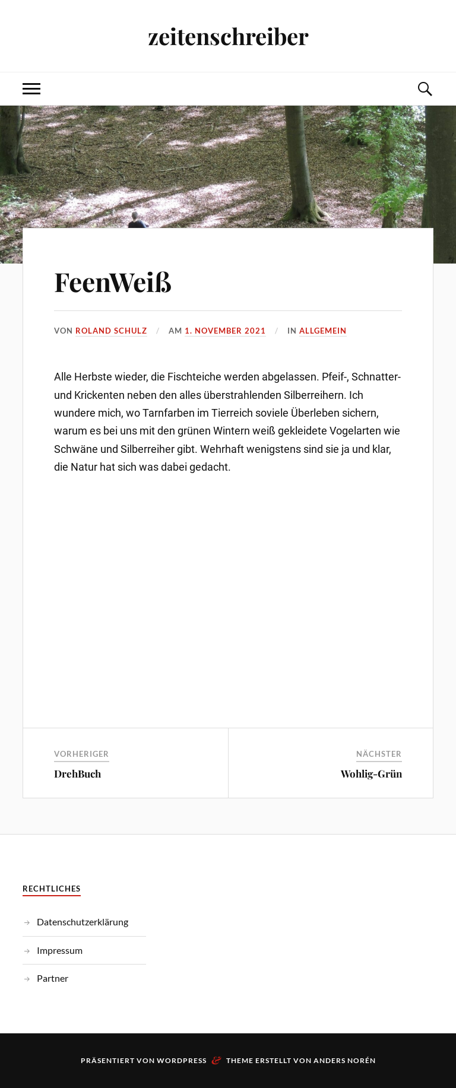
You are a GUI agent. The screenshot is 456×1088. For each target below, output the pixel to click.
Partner (52, 978)
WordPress (182, 1060)
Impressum (60, 950)
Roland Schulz (111, 330)
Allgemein (323, 330)
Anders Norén (345, 1060)
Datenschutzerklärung (82, 921)
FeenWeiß (113, 281)
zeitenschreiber (228, 36)
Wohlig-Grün (371, 773)
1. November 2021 (225, 330)
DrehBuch (77, 773)
